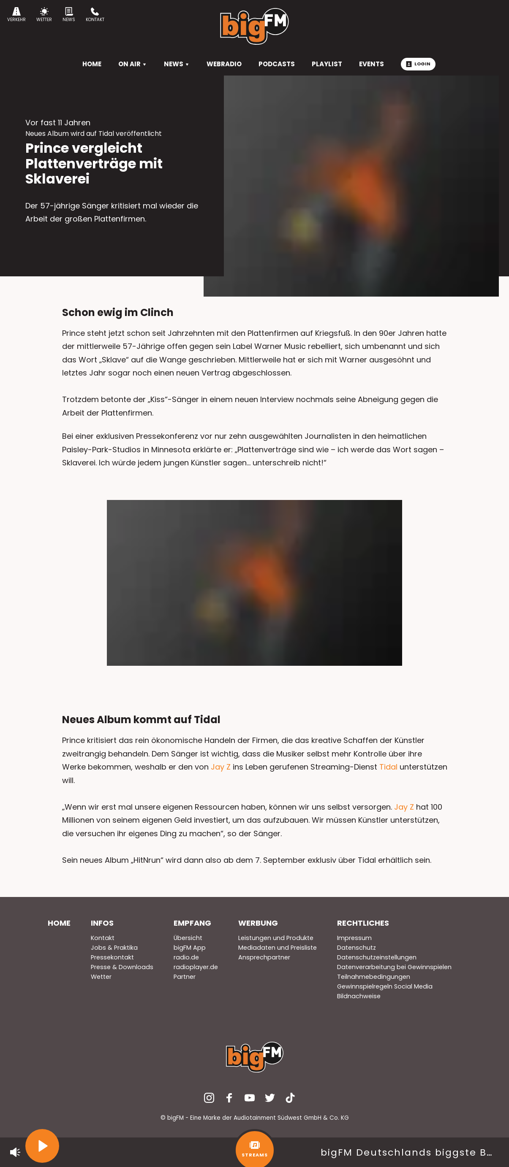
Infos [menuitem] (102, 923)
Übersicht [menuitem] (188, 938)
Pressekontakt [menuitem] (112, 957)
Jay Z (221, 767)
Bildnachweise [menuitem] (359, 996)
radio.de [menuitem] (186, 957)
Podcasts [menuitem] (277, 63)
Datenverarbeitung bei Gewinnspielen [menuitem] (394, 967)
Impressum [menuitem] (354, 938)
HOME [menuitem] (91, 63)
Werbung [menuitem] (258, 923)
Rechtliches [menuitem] (363, 923)
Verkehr (16, 15)
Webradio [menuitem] (224, 63)
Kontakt (95, 15)
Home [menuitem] (59, 923)
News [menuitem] (177, 63)
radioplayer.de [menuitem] (196, 967)
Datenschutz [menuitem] (356, 947)
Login (418, 63)
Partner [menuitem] (185, 976)
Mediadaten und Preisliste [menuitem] (277, 947)
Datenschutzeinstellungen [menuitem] (376, 957)
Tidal (388, 767)
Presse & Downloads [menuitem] (122, 967)
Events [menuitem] (371, 63)
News (69, 15)
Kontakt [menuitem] (102, 938)
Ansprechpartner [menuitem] (264, 957)
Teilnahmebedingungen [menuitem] (373, 976)
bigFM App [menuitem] (190, 947)
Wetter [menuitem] (101, 976)
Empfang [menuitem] (192, 923)
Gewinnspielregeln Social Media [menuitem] (385, 986)
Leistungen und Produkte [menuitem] (275, 938)
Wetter (44, 15)
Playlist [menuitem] (327, 63)
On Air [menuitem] (132, 63)
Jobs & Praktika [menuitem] (114, 947)
